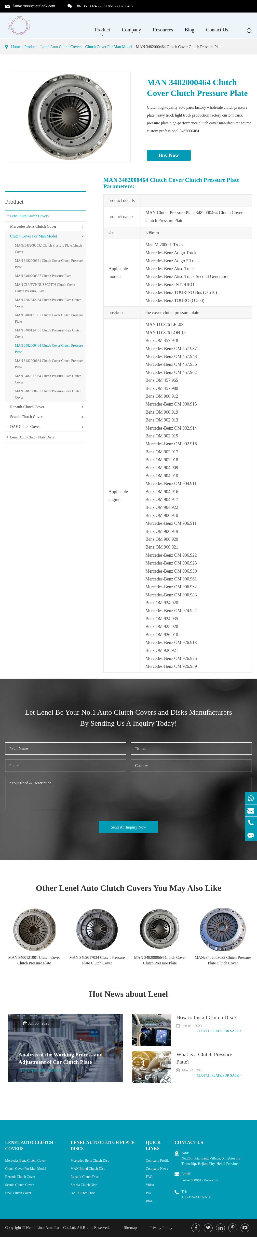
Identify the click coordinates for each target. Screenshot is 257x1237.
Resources (163, 32)
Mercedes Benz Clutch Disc (90, 1160)
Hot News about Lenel (128, 994)
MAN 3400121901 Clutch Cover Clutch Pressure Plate (49, 318)
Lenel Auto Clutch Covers (60, 47)
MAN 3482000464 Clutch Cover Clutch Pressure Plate (179, 47)
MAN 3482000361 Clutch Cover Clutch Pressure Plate (49, 264)
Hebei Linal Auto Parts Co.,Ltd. (51, 1227)
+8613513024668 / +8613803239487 (104, 6)
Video (150, 1185)
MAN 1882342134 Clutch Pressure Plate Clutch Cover (48, 303)
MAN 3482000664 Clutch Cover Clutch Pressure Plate (49, 364)
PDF (149, 1193)
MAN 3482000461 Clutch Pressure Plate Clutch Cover (48, 394)
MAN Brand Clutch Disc (88, 1169)
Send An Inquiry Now (128, 827)
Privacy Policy (160, 1227)
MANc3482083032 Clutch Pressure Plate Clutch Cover (48, 249)
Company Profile (157, 1160)
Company (131, 32)
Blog (189, 32)
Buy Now (169, 155)
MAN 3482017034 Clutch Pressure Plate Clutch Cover (48, 379)
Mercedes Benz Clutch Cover (33, 226)
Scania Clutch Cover (26, 417)
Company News (157, 1169)
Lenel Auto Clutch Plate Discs (32, 437)
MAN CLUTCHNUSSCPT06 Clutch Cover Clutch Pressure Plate (45, 288)
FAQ (149, 1177)
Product (102, 32)
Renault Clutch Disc (85, 1177)
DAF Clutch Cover (25, 426)
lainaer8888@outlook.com (34, 6)
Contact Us (217, 32)
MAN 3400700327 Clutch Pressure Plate (43, 276)
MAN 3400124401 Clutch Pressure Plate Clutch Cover (48, 334)
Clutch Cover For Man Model (108, 47)
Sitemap (130, 1227)
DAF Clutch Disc (83, 1193)
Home (16, 47)
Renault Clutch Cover (27, 407)
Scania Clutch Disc (84, 1185)
